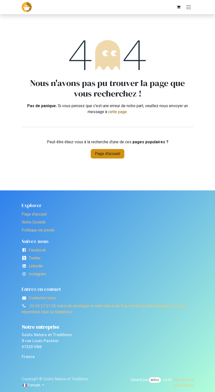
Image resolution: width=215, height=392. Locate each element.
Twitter (35, 258)
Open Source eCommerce (183, 382)
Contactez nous (42, 298)
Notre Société (34, 222)
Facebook (37, 250)
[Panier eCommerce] (179, 7)
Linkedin (36, 266)
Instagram (37, 274)
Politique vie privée (38, 230)
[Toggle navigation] (189, 7)
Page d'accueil (107, 154)
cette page (117, 112)
